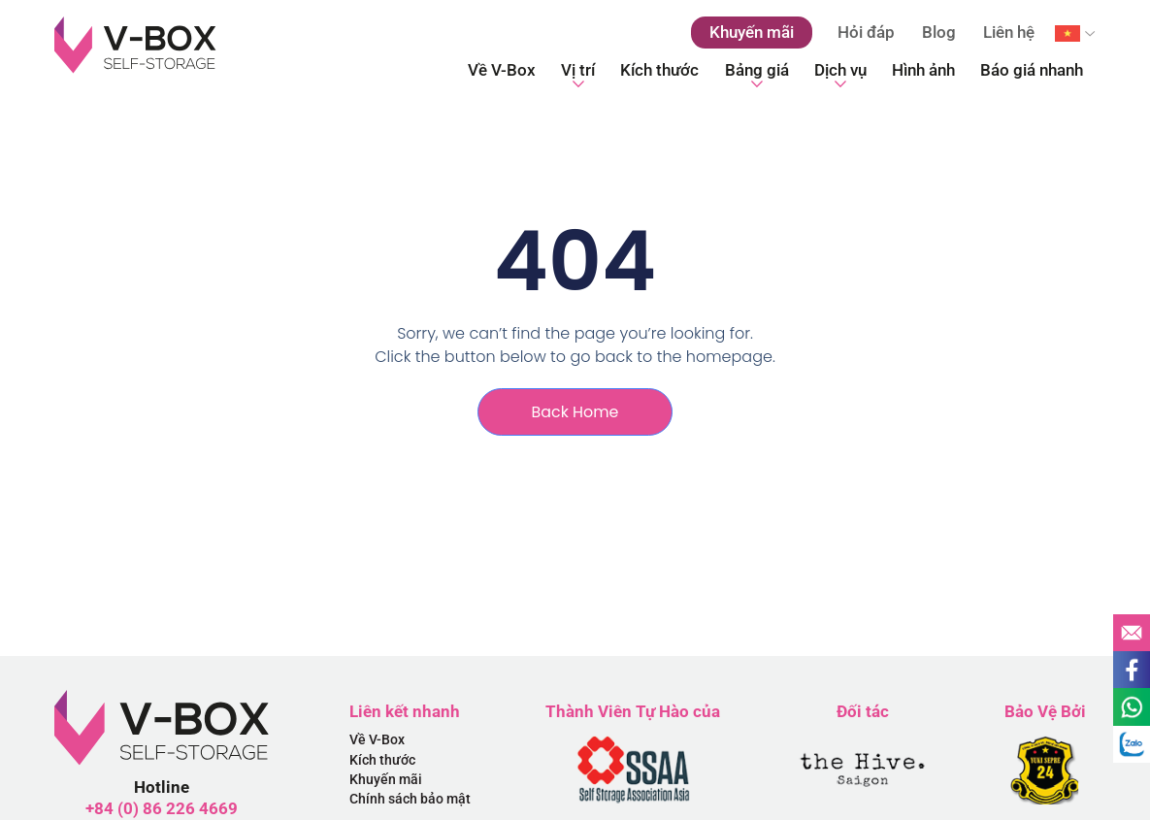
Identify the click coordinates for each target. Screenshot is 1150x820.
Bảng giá (757, 75)
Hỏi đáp (866, 32)
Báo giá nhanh (1031, 70)
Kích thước (659, 70)
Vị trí (578, 75)
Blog (939, 32)
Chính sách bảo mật (410, 800)
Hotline (161, 787)
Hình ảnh (923, 70)
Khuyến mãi (385, 780)
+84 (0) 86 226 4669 (161, 808)
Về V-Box (502, 70)
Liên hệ (1009, 32)
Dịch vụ (840, 75)
